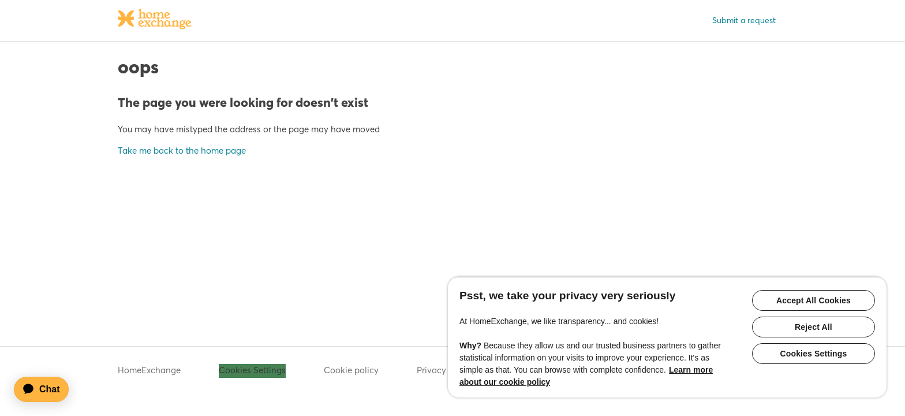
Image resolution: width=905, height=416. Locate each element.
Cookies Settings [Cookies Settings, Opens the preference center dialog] (813, 353)
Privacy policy (445, 370)
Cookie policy (351, 370)
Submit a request (744, 20)
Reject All (813, 327)
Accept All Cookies (813, 300)
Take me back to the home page (182, 150)
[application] (47, 389)
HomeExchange (149, 370)
